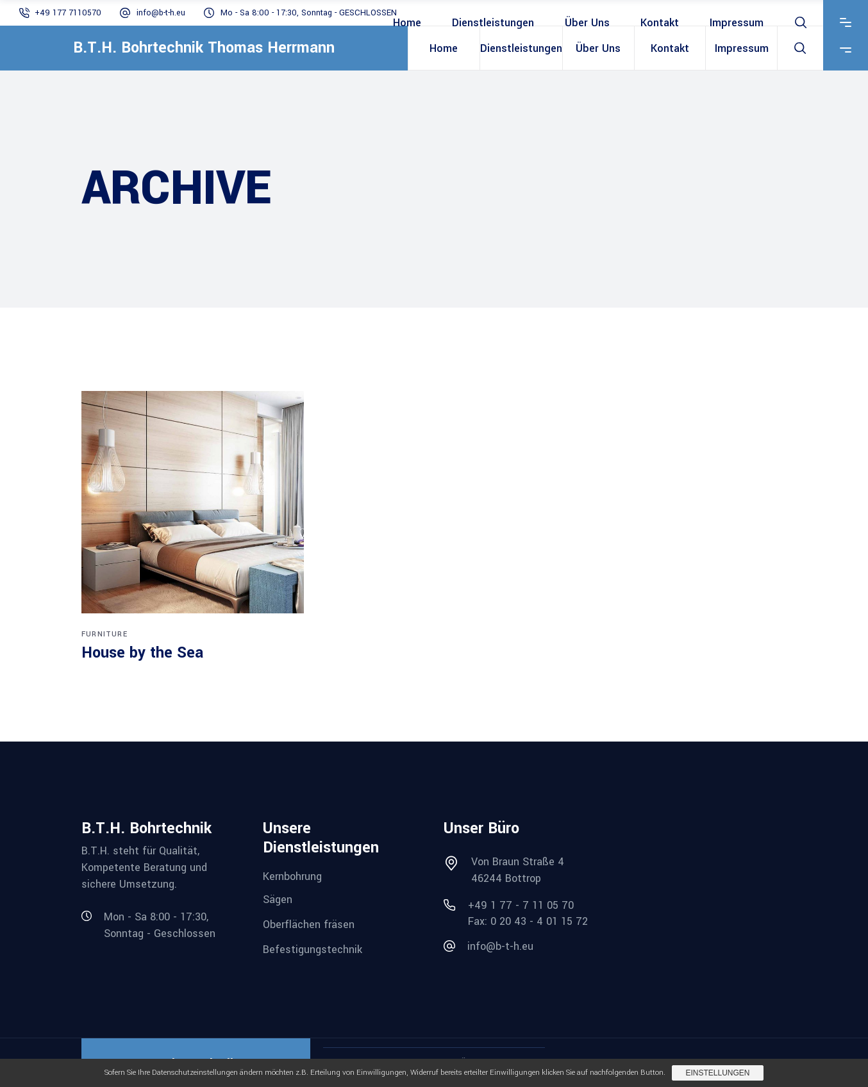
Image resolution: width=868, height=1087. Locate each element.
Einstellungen (717, 1072)
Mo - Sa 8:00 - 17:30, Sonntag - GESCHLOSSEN (309, 13)
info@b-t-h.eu (161, 13)
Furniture (104, 634)
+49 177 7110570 (68, 13)
